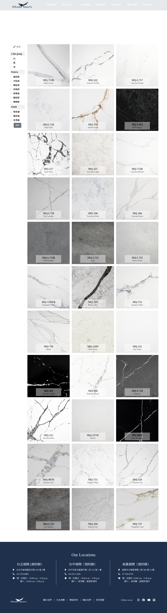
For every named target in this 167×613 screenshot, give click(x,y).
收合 (17, 47)
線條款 (16, 102)
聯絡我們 (87, 600)
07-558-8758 (127, 574)
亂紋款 (16, 77)
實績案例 (100, 5)
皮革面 (16, 120)
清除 (17, 125)
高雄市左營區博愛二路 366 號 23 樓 (138, 570)
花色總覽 (85, 5)
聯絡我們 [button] (148, 5)
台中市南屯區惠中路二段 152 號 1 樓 (85, 570)
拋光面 (16, 116)
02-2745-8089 (23, 574)
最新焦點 (132, 5)
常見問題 (100, 600)
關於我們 (47, 600)
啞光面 (16, 112)
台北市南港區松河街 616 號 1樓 (30, 570)
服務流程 (116, 5)
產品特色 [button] (67, 5)
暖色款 (16, 85)
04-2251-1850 (74, 574)
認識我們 (51, 5)
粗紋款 (16, 98)
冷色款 (16, 81)
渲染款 (16, 89)
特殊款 (16, 93)
